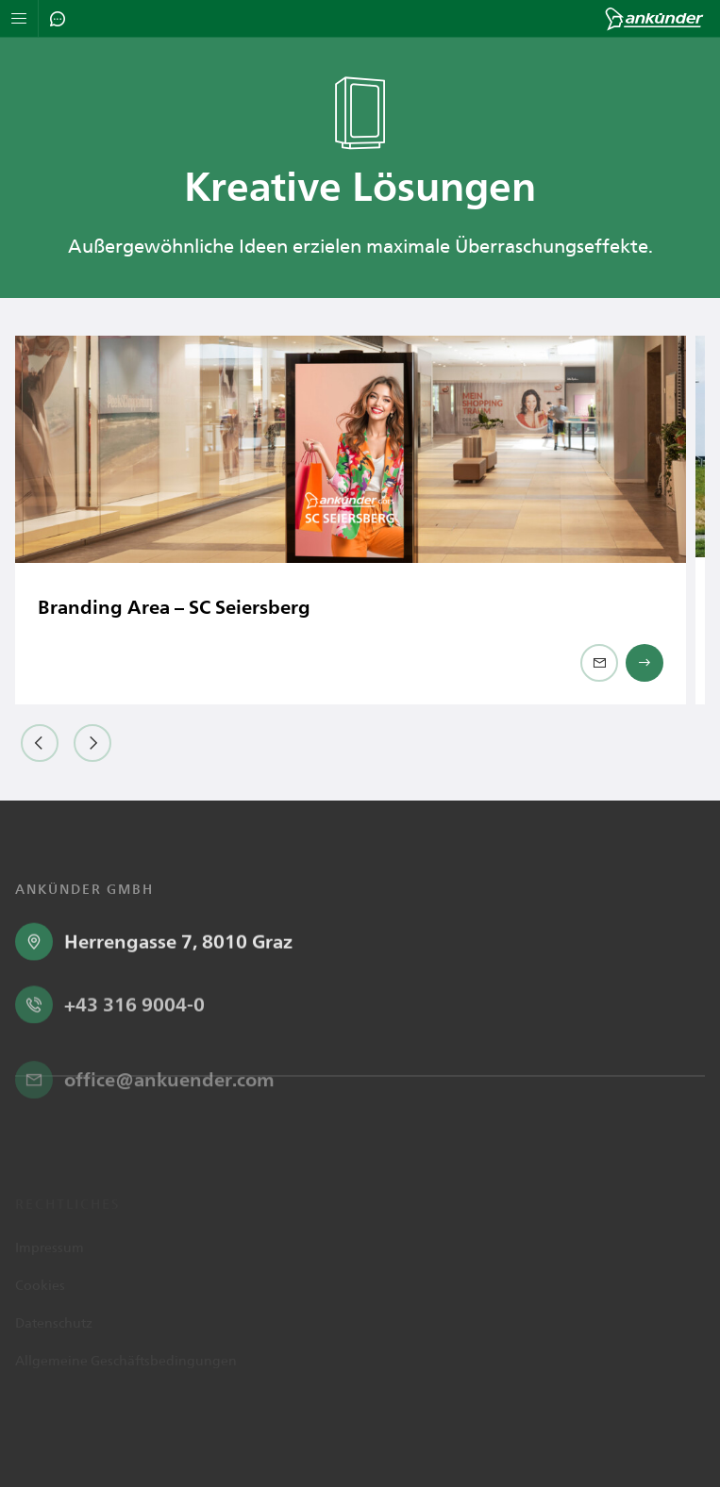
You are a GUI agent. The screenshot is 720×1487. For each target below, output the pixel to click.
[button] (39, 743)
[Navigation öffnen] (19, 18)
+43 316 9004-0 (134, 1064)
